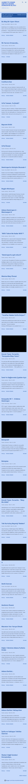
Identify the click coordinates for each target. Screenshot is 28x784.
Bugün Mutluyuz (8, 189)
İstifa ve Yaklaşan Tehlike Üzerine (11, 732)
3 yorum (8, 747)
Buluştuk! (5, 440)
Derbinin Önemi (8, 605)
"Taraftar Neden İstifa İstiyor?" (14, 315)
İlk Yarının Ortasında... (10, 43)
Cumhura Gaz (7, 82)
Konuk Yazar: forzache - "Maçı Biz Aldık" (13, 501)
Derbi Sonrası (7, 584)
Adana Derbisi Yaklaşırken (12, 710)
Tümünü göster (21, 14)
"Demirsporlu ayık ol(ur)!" (11, 255)
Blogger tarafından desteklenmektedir (14, 780)
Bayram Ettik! (7, 124)
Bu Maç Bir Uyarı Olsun (10, 21)
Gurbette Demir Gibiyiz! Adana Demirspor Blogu (9, 3)
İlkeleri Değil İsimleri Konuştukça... (10, 756)
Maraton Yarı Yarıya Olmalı (12, 626)
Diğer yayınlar (22, 775)
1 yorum (8, 117)
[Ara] (22, 2)
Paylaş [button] (3, 35)
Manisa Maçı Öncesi (9, 276)
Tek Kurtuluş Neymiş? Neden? (13, 523)
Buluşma (5, 461)
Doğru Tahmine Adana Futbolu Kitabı (13, 649)
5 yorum (8, 537)
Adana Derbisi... (7, 671)
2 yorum (8, 56)
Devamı (24, 35)
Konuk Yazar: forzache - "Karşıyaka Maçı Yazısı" (11, 355)
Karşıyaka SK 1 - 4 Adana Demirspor (11, 400)
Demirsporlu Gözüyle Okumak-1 (14, 167)
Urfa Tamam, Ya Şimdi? (10, 103)
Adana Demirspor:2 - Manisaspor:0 (9, 211)
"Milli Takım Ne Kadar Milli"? (13, 233)
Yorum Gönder (9, 35)
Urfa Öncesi (6, 146)
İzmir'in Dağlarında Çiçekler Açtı (14, 377)
